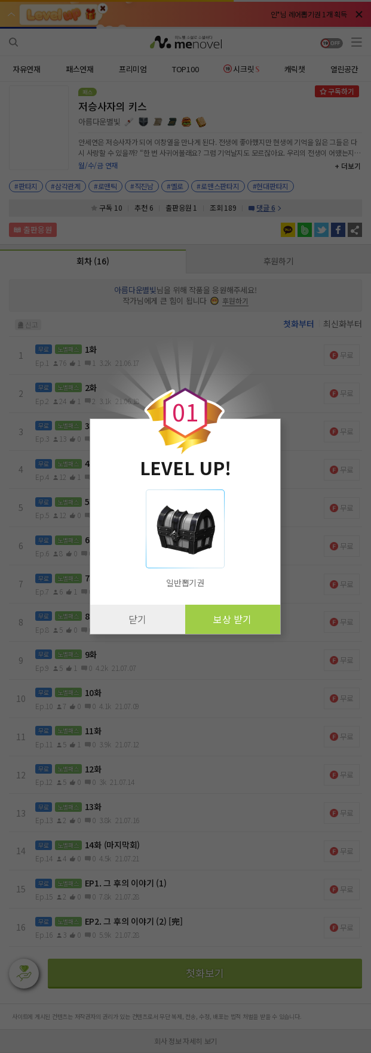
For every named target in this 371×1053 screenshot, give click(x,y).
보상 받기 (232, 619)
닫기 (137, 619)
